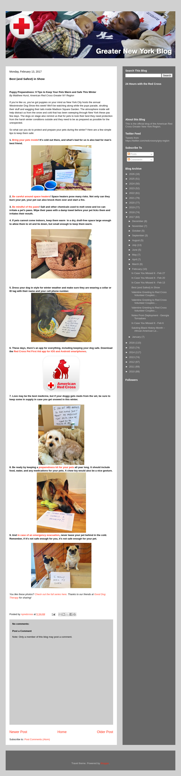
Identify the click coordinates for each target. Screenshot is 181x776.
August (136, 240)
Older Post (105, 732)
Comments (135, 159)
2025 (132, 178)
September (138, 235)
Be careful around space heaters (31, 196)
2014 (132, 352)
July (134, 245)
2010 (132, 371)
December (138, 221)
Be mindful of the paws (25, 206)
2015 (132, 347)
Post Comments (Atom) (37, 739)
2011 (132, 366)
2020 (132, 202)
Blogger (105, 763)
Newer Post (18, 732)
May (134, 254)
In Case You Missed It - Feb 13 (148, 282)
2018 (132, 212)
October (137, 230)
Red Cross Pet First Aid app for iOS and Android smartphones (50, 351)
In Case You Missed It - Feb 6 (147, 323)
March (136, 264)
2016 (132, 342)
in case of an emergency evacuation (39, 535)
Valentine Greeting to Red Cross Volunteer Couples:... (148, 294)
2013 (132, 357)
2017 (132, 217)
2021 (132, 198)
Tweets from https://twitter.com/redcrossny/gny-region (147, 139)
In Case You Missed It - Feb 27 (148, 273)
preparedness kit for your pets (56, 467)
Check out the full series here (50, 594)
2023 (132, 188)
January (137, 336)
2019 (132, 207)
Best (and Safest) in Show (145, 287)
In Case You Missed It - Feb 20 (148, 277)
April (135, 259)
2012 (132, 361)
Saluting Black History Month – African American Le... (148, 329)
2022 (132, 193)
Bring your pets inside (25, 140)
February (137, 269)
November (138, 226)
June (135, 249)
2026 (132, 174)
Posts (132, 154)
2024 (132, 183)
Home (62, 732)
